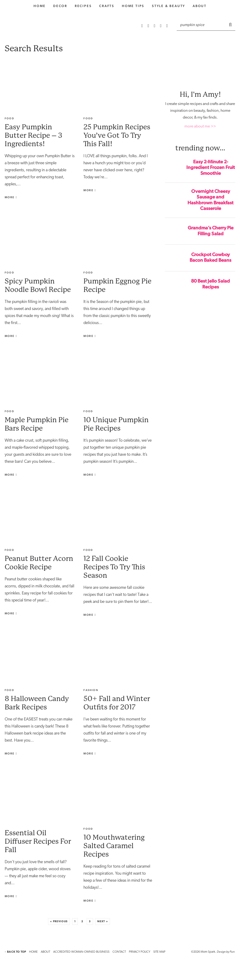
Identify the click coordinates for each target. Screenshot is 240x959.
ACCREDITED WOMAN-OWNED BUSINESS (81, 951)
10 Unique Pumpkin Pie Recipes (116, 424)
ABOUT (45, 951)
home (40, 6)
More (11, 197)
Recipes (83, 6)
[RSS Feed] (142, 25)
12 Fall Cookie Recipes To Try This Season (114, 566)
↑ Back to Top (15, 951)
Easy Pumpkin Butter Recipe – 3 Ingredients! (33, 135)
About (199, 6)
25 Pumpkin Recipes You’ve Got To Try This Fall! (116, 135)
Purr (232, 951)
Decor (60, 6)
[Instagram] (149, 25)
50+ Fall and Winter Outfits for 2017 (116, 702)
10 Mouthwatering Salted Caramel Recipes (114, 845)
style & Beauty (168, 6)
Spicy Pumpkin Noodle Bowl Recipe (38, 285)
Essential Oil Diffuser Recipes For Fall (38, 841)
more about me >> (200, 126)
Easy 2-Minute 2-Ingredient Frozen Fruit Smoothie (210, 167)
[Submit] (230, 24)
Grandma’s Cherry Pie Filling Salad (210, 230)
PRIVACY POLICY (139, 951)
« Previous (59, 921)
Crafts (106, 6)
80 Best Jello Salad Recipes (210, 284)
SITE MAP (159, 951)
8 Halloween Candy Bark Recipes (37, 702)
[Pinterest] (155, 25)
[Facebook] (161, 25)
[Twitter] (167, 25)
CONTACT (119, 951)
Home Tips (133, 6)
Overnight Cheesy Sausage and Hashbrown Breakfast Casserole (210, 199)
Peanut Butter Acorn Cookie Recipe (39, 562)
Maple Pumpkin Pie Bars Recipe (36, 424)
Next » (102, 921)
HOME (33, 951)
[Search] (201, 24)
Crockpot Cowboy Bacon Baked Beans (210, 257)
